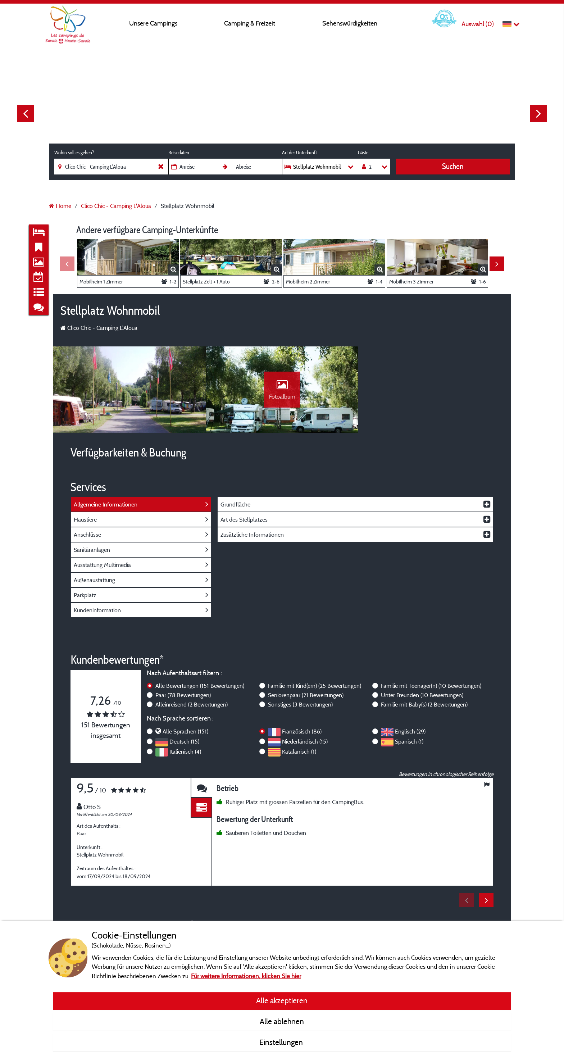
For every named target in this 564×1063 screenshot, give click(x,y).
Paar (183, 695)
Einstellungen (282, 1042)
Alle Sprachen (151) (185, 731)
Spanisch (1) (409, 741)
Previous (25, 113)
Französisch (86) (302, 731)
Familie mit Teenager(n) (431, 685)
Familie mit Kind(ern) (314, 685)
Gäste (363, 152)
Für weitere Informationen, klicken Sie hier (246, 976)
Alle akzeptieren (282, 1000)
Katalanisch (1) (299, 751)
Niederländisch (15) (305, 741)
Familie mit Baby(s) (424, 704)
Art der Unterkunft (299, 152)
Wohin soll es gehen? (74, 152)
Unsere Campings (153, 23)
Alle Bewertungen (199, 685)
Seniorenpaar (306, 695)
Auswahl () (477, 24)
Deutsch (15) (184, 741)
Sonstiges (300, 704)
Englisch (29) (410, 731)
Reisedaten (178, 152)
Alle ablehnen (282, 1021)
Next (538, 113)
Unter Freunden (422, 695)
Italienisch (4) (185, 751)
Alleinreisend (191, 704)
